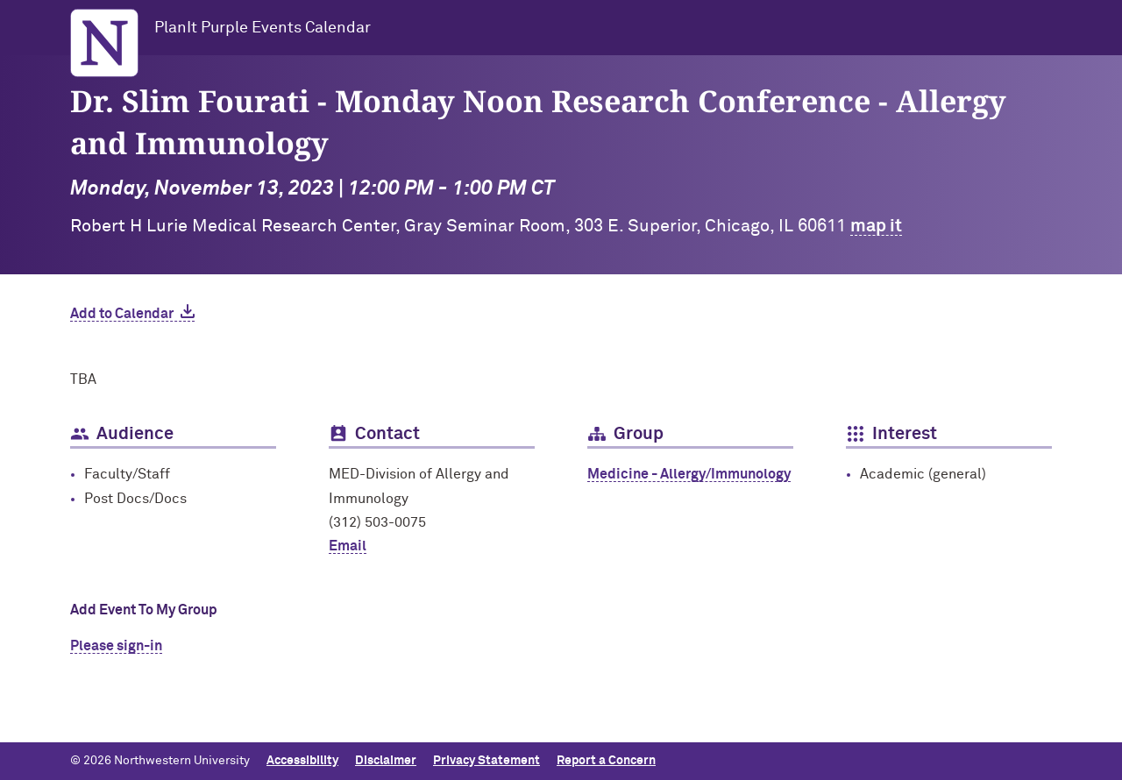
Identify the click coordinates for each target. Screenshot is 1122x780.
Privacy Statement (486, 761)
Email (347, 546)
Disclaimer (385, 761)
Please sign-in (116, 646)
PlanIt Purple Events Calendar (262, 28)
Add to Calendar (122, 314)
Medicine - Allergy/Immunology (689, 474)
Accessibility (302, 761)
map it (876, 226)
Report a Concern (606, 761)
